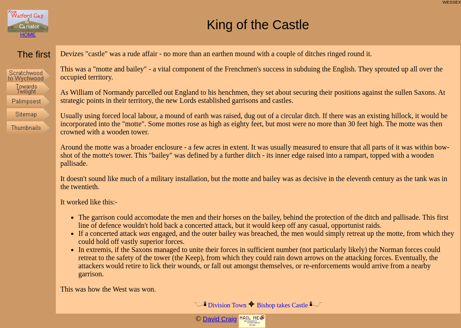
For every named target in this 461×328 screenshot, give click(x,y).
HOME (28, 32)
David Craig (219, 319)
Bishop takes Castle (289, 305)
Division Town (219, 305)
